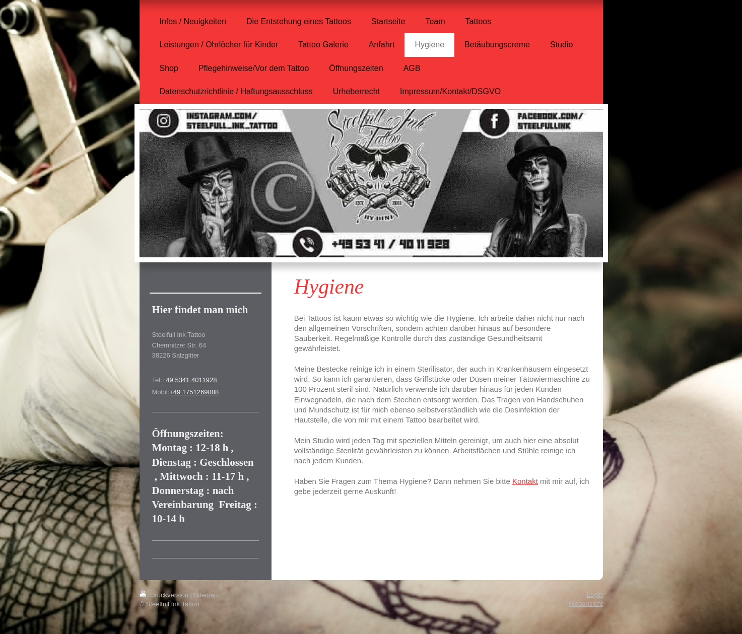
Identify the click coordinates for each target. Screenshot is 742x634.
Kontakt (525, 481)
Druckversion (165, 595)
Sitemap (206, 595)
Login (595, 594)
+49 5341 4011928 (189, 380)
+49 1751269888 (194, 392)
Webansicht (586, 603)
